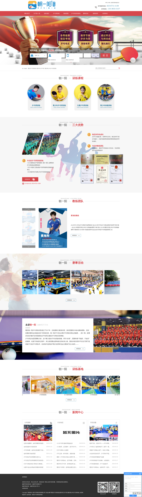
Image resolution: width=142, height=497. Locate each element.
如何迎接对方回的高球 (30, 446)
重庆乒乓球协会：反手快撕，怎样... (67, 460)
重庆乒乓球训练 (32, 68)
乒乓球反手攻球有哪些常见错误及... (34, 460)
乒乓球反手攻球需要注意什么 (32, 457)
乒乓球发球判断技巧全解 (97, 457)
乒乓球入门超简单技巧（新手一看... (100, 446)
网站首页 (27, 13)
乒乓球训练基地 (75, 13)
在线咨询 (27, 179)
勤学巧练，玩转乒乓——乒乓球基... (100, 443)
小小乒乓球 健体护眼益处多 (65, 443)
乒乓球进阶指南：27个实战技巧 (99, 464)
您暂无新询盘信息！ (115, 2)
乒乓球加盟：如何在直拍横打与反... (34, 450)
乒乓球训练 (56, 13)
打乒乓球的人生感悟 (62, 450)
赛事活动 (85, 13)
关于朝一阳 (37, 13)
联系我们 (105, 13)
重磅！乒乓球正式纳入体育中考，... (67, 457)
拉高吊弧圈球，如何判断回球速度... (34, 443)
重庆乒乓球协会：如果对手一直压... (100, 467)
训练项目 (46, 13)
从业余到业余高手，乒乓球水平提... (100, 453)
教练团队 (66, 13)
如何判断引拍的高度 (30, 453)
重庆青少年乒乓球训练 (50, 68)
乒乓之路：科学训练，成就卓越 (66, 453)
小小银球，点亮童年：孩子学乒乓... (67, 446)
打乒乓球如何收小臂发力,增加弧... (33, 464)
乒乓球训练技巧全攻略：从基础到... (100, 460)
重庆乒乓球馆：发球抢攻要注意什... (67, 467)
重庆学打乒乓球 (40, 68)
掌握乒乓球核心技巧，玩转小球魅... (100, 450)
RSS (106, 2)
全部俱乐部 (25, 488)
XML (109, 2)
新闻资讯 (95, 13)
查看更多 (75, 235)
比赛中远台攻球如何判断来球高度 (33, 467)
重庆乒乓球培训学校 (37, 494)
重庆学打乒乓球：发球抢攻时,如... (66, 464)
